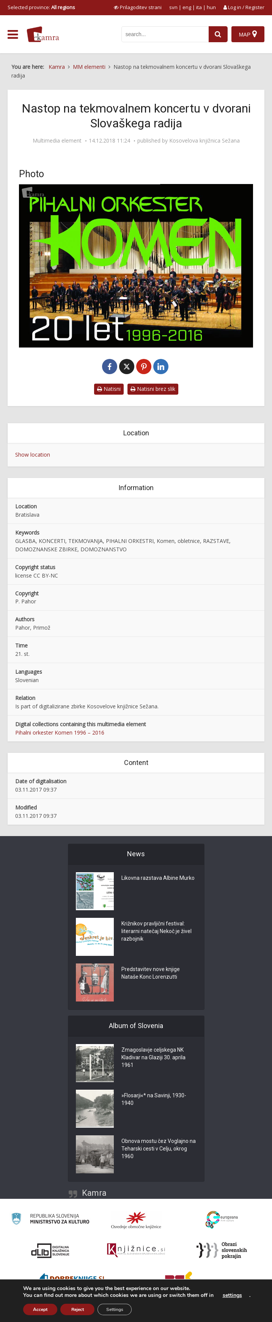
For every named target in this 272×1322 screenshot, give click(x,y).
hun (211, 7)
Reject (77, 1309)
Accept (40, 1309)
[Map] (247, 34)
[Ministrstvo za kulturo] (50, 1220)
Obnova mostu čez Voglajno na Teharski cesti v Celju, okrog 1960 (158, 1148)
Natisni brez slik (152, 388)
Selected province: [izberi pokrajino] (41, 7)
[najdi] (218, 34)
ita (199, 7)
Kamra (94, 1193)
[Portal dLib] (50, 1250)
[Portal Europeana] (221, 1220)
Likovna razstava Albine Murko (158, 878)
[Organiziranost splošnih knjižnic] (136, 1220)
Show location (32, 454)
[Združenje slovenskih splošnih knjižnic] (136, 1250)
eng (186, 7)
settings (232, 1295)
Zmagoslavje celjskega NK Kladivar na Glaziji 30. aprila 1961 (153, 1057)
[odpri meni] (13, 35)
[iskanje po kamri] (165, 34)
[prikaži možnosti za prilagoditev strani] (138, 7)
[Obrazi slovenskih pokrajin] (222, 1250)
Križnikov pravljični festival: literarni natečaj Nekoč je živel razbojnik (156, 931)
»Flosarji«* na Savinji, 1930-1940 (153, 1099)
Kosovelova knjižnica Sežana (204, 140)
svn (173, 7)
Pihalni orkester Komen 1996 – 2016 (59, 732)
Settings (114, 1309)
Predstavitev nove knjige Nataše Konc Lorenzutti (150, 973)
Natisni (109, 388)
